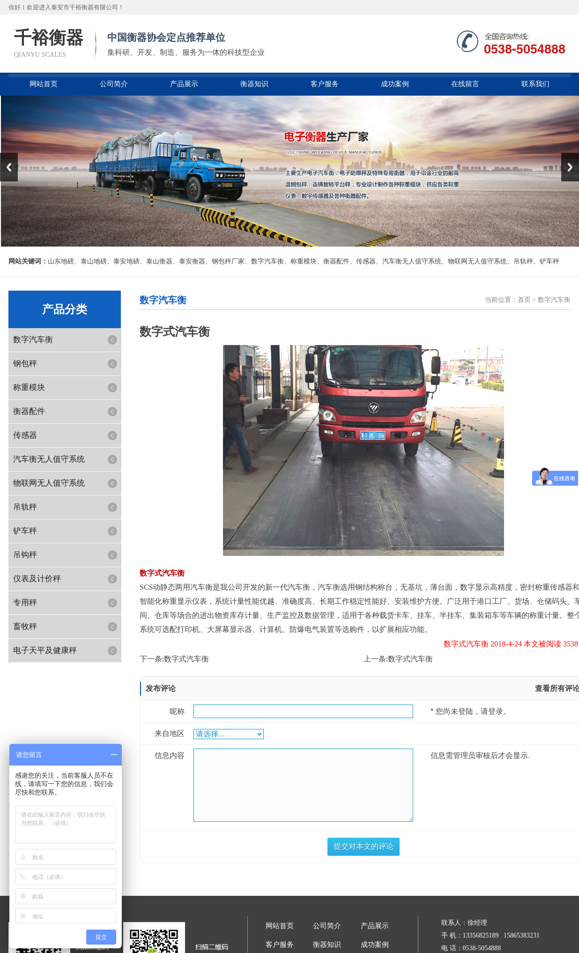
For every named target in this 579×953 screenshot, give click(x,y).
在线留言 (465, 84)
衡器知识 (254, 84)
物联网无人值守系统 (477, 261)
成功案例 (395, 84)
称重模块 (303, 261)
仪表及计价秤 (37, 578)
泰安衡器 (192, 261)
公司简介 (114, 84)
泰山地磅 (94, 261)
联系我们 (535, 84)
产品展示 (184, 84)
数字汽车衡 (267, 261)
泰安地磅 (126, 261)
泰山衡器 (159, 261)
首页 (524, 299)
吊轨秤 (523, 261)
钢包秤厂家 (228, 261)
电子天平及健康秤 (45, 650)
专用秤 (25, 602)
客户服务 (325, 84)
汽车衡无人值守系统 (411, 261)
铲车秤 (549, 261)
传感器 (366, 261)
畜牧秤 (25, 626)
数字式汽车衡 (186, 659)
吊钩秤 (25, 554)
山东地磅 (61, 261)
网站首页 (44, 84)
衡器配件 (336, 261)
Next (570, 167)
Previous (9, 167)
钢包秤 (25, 363)
